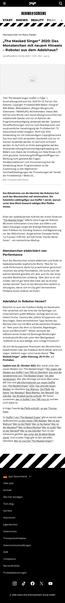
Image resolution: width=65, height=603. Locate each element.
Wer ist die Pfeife (21, 424)
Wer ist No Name (41, 424)
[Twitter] (41, 583)
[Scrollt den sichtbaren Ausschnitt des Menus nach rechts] (61, 20)
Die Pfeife (45, 389)
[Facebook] (32, 583)
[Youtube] (50, 583)
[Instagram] (14, 583)
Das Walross (32, 389)
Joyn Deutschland (17, 476)
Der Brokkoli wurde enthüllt (27, 396)
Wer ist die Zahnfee (30, 430)
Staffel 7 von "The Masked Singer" (23, 417)
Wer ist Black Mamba (29, 427)
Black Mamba (33, 392)
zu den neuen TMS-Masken (32, 420)
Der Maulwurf (17, 392)
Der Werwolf (47, 392)
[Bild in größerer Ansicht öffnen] (32, 79)
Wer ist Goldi (48, 427)
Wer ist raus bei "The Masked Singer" (33, 440)
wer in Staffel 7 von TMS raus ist (32, 399)
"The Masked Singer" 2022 (20, 385)
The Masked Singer (13, 220)
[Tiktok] (23, 583)
